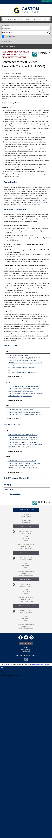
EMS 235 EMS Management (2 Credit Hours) (22, 461)
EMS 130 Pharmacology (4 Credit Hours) (20, 391)
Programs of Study (15, 73)
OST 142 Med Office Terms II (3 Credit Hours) (22, 372)
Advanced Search (6, 41)
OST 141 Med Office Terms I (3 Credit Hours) (22, 367)
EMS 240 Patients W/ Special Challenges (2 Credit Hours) (25, 414)
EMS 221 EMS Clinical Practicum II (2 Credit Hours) (24, 412)
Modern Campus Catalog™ (41, 664)
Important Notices (26, 643)
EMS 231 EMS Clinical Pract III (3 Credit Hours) (23, 435)
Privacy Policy (25, 649)
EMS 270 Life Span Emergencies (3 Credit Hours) (23, 442)
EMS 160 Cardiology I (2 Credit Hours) (20, 396)
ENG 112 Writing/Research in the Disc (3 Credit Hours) (25, 444)
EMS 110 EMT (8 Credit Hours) (18, 355)
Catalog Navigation (9, 46)
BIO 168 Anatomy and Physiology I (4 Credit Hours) (24, 358)
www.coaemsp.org (34, 204)
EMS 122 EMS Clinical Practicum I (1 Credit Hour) (23, 388)
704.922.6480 (26, 522)
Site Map (25, 648)
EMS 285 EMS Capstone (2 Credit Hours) (20, 465)
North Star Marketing (26, 659)
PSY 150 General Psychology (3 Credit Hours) (22, 447)
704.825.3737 (26, 591)
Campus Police (26, 516)
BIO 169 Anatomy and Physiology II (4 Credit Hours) (24, 386)
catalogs (6, 664)
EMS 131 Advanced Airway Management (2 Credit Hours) (25, 393)
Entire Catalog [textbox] (6, 28)
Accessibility (26, 651)
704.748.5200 (26, 565)
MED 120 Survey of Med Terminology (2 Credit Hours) (25, 363)
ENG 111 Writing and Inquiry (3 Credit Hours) (22, 360)
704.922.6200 (26, 538)
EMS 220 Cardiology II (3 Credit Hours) (20, 409)
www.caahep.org (35, 200)
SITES (39, 2)
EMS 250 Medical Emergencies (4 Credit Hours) (22, 437)
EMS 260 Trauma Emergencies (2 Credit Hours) (22, 439)
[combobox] (26, 19)
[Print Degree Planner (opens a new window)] (39, 53)
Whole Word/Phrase (10, 36)
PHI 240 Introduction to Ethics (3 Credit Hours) (22, 468)
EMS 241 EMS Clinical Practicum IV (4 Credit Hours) (24, 463)
